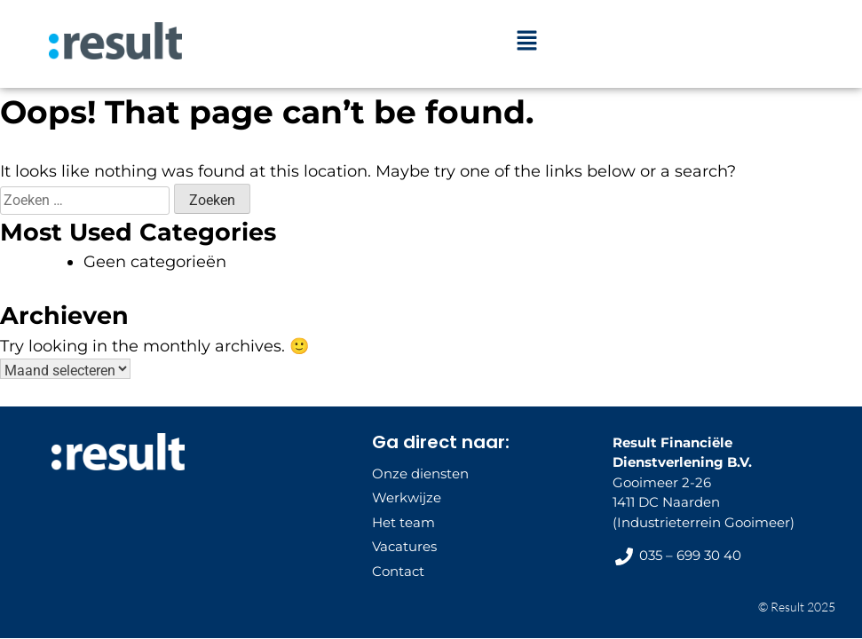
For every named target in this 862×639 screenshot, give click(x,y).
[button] (526, 41)
